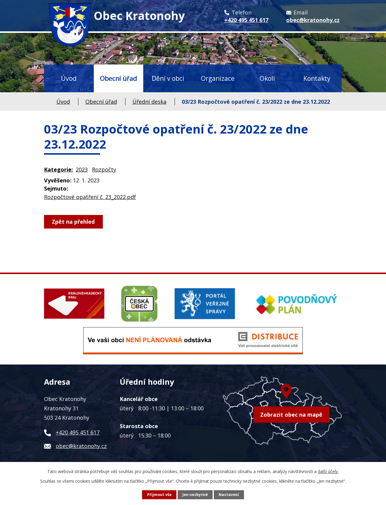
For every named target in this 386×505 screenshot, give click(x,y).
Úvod (69, 78)
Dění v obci (168, 78)
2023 (82, 169)
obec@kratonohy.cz (81, 446)
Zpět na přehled (73, 221)
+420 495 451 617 (78, 432)
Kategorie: (58, 169)
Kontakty (317, 78)
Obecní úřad (118, 78)
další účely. (328, 471)
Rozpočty (104, 169)
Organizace (218, 78)
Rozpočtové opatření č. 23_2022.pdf (90, 196)
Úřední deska (149, 101)
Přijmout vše (159, 494)
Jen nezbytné (195, 494)
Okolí (267, 78)
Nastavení (229, 494)
